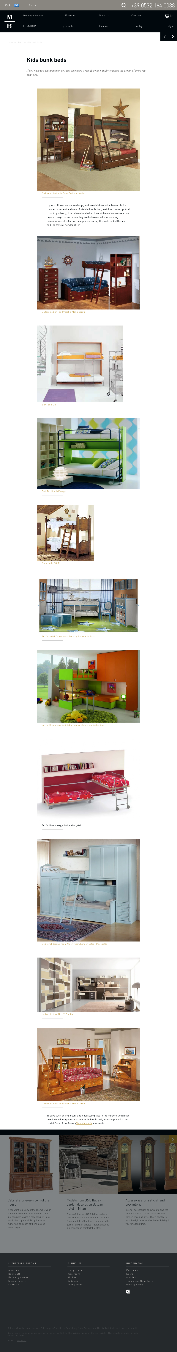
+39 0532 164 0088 (153, 5)
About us (104, 15)
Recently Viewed (18, 1277)
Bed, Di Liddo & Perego (54, 491)
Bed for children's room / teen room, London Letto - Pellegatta (74, 943)
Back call (14, 1273)
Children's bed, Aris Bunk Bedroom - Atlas (64, 193)
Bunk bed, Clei (49, 404)
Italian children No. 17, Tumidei (58, 1014)
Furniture (30, 26)
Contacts (136, 15)
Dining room (75, 1284)
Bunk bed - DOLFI (51, 563)
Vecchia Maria (84, 1123)
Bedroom (73, 1280)
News (20, 42)
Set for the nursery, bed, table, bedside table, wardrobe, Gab (73, 724)
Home (10, 42)
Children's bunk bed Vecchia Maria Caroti (63, 311)
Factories (70, 15)
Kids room (73, 1273)
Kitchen (72, 1277)
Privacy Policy (134, 1284)
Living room (74, 1270)
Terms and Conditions (140, 1280)
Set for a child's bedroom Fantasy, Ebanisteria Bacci (68, 636)
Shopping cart (17, 1280)
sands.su (21, 1340)
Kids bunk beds (34, 42)
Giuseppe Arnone (33, 15)
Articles (131, 1277)
